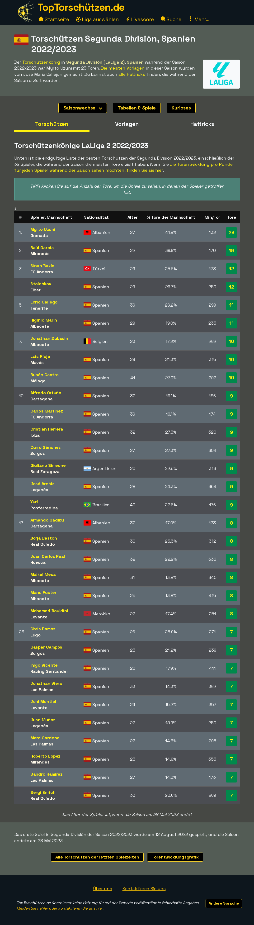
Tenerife (39, 308)
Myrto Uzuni (42, 229)
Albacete (39, 326)
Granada (39, 235)
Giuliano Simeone (48, 465)
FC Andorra (41, 272)
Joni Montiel (43, 701)
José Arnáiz (42, 483)
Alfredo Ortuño (45, 392)
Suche (171, 19)
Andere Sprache (224, 903)
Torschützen (51, 124)
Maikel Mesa (43, 574)
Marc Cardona (45, 737)
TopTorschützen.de (81, 7)
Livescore (140, 19)
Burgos (37, 453)
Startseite (54, 19)
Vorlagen (127, 124)
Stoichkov (40, 283)
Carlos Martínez (46, 411)
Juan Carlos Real (47, 556)
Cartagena (41, 399)
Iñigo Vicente (44, 665)
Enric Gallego (44, 302)
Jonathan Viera (46, 683)
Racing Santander (49, 671)
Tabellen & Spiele (137, 108)
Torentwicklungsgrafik (175, 857)
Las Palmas (41, 689)
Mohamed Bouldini (49, 610)
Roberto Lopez (45, 756)
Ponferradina (44, 508)
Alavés (37, 362)
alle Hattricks (131, 74)
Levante (38, 617)
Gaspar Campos (46, 647)
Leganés (39, 489)
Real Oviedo (42, 544)
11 (231, 305)
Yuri (34, 501)
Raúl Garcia (42, 247)
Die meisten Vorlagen (123, 68)
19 (231, 250)
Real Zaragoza (45, 471)
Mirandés (40, 253)
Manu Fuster (43, 592)
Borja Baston (43, 538)
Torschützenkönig (41, 62)
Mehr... (198, 19)
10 (231, 341)
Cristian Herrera (46, 429)
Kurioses (181, 108)
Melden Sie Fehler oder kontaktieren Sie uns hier (60, 908)
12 (231, 269)
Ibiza (35, 435)
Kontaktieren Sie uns (144, 888)
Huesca (38, 562)
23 (231, 232)
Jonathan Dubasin (49, 338)
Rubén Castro (44, 374)
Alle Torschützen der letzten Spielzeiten (97, 857)
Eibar (35, 290)
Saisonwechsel (83, 108)
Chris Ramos (43, 628)
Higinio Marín (43, 320)
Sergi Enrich (43, 792)
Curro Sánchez (45, 447)
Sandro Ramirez (46, 774)
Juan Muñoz (42, 719)
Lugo (35, 635)
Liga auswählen (97, 19)
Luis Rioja (40, 356)
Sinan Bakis (42, 265)
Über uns (102, 888)
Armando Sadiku (47, 520)
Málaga (38, 381)
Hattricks (202, 124)
